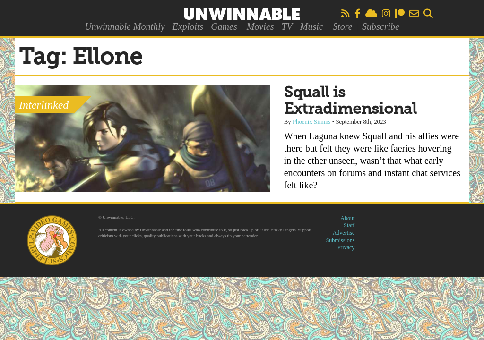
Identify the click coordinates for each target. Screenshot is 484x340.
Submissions (340, 240)
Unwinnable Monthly (124, 26)
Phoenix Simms (312, 122)
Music (311, 26)
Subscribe (380, 26)
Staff (349, 225)
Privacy (346, 247)
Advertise (344, 233)
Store (342, 26)
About (347, 218)
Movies (260, 26)
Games (224, 26)
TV (286, 26)
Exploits (188, 26)
